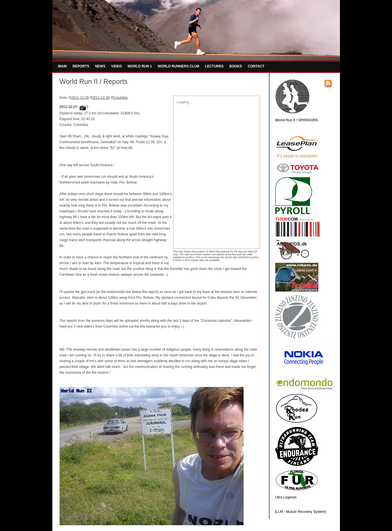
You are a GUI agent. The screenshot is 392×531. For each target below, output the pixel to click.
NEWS (100, 66)
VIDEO (116, 66)
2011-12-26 (80, 98)
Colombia (120, 98)
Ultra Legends (286, 497)
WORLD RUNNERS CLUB (178, 66)
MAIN (62, 66)
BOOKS (236, 66)
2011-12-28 (101, 98)
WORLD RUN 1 (140, 66)
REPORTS (80, 66)
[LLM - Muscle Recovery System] (300, 512)
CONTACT (256, 66)
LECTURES (214, 66)
